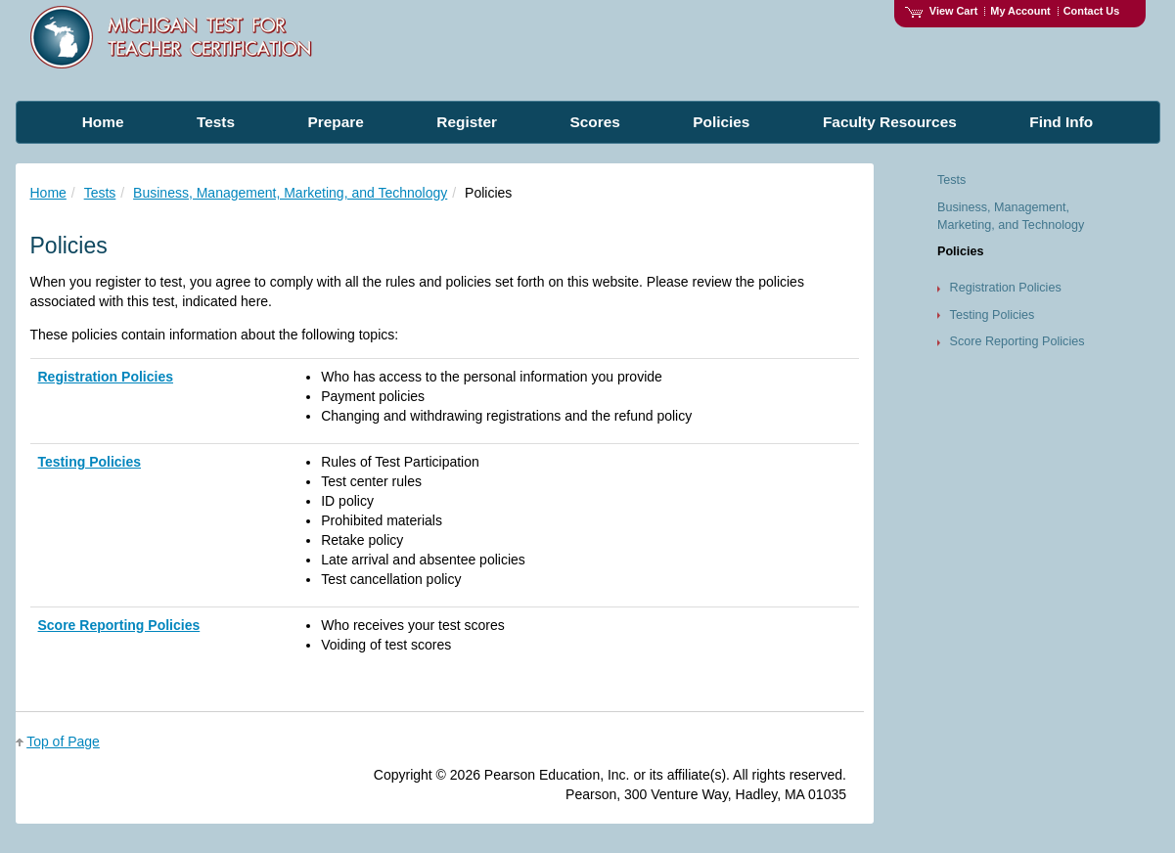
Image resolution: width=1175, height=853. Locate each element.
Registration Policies (105, 376)
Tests (100, 193)
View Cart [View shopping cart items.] (941, 11)
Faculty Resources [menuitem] (890, 121)
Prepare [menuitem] (336, 121)
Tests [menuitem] (216, 121)
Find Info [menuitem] (1061, 121)
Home (48, 193)
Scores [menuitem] (594, 121)
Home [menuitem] (103, 121)
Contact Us (1091, 11)
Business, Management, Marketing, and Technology (290, 193)
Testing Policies (90, 462)
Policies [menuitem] (721, 121)
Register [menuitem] (466, 121)
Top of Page (63, 741)
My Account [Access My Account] (1020, 11)
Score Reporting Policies (119, 625)
